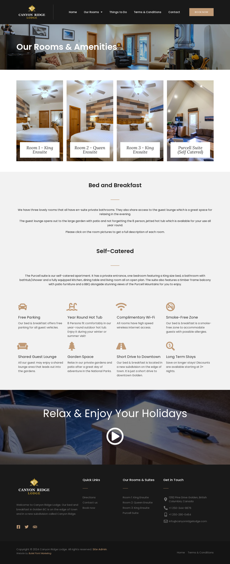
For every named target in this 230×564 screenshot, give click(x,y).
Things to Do (118, 12)
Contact (174, 12)
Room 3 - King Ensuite (140, 150)
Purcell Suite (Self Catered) (190, 150)
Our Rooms (93, 12)
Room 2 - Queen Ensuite (89, 150)
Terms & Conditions (147, 12)
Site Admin (100, 549)
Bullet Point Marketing (40, 553)
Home (73, 12)
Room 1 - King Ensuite (39, 150)
